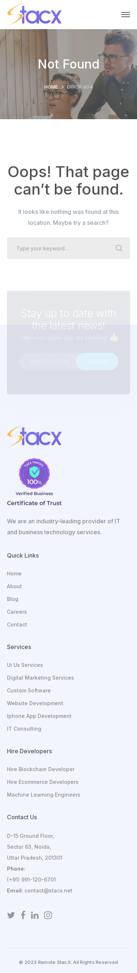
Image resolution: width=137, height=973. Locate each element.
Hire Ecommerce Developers (43, 782)
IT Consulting (24, 729)
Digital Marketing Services (40, 678)
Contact (17, 624)
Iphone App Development (39, 716)
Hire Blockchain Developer (41, 769)
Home (51, 87)
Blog (12, 599)
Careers (17, 612)
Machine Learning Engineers (43, 795)
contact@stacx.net (48, 890)
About (14, 586)
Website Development (35, 703)
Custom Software (29, 690)
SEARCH (119, 248)
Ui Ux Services (25, 665)
